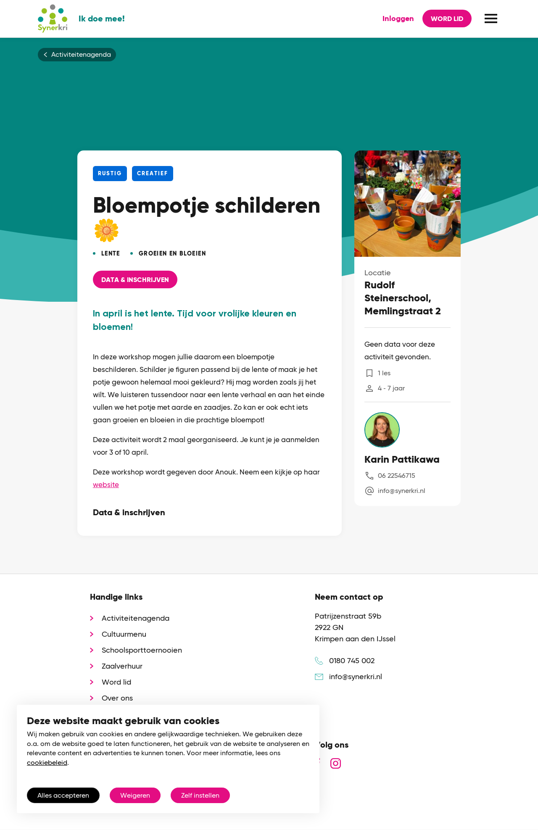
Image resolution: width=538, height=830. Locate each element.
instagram (335, 763)
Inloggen (398, 18)
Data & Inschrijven (135, 280)
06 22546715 (396, 476)
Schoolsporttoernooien (142, 650)
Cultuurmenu (124, 634)
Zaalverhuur (122, 665)
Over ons (117, 697)
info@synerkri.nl (401, 491)
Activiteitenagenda (81, 54)
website (106, 484)
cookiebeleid (47, 763)
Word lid (447, 19)
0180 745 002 (351, 660)
